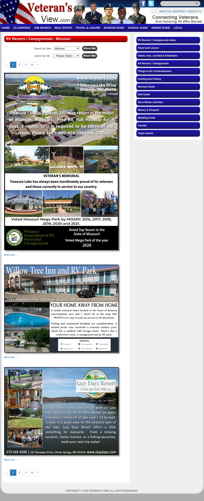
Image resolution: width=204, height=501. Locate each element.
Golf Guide (144, 94)
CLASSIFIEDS (21, 27)
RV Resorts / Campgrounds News (157, 40)
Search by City (42, 56)
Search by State (42, 48)
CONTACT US (194, 11)
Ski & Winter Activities (150, 102)
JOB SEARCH (42, 27)
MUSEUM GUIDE (114, 27)
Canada (142, 125)
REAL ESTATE (63, 27)
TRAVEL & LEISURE (88, 27)
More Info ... (11, 254)
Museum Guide (146, 86)
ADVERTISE (179, 11)
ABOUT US (165, 11)
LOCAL (178, 27)
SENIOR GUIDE (160, 27)
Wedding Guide (146, 117)
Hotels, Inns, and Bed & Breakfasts (158, 55)
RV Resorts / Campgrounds (153, 63)
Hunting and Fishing (149, 79)
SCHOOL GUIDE (138, 27)
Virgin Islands (145, 133)
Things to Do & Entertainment (155, 71)
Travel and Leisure (148, 48)
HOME (6, 27)
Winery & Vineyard (148, 110)
